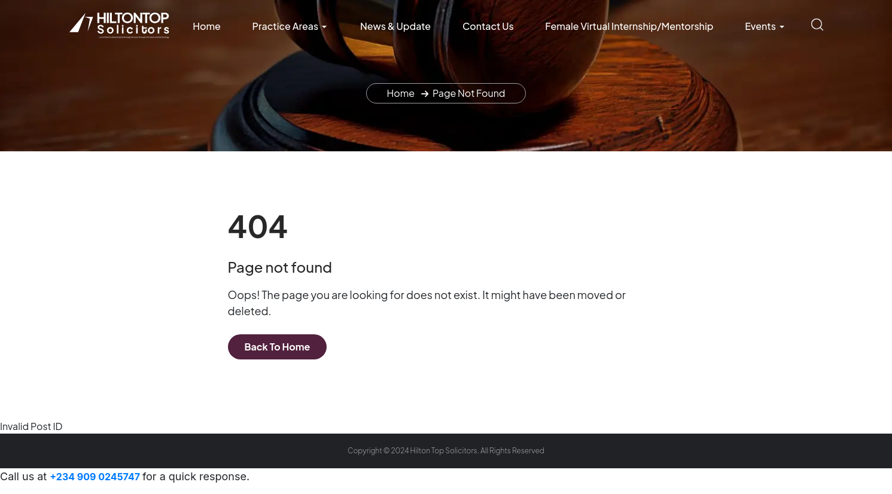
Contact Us (488, 26)
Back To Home (277, 346)
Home (207, 26)
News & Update (395, 26)
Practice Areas (285, 26)
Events (760, 26)
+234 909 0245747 (96, 477)
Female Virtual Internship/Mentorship (629, 26)
